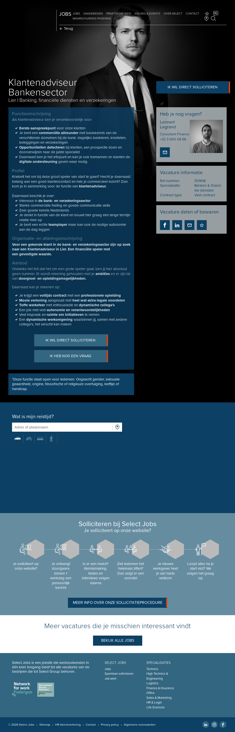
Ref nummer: (170, 181)
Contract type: (171, 195)
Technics (152, 669)
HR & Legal (154, 702)
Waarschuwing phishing (92, 18)
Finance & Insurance (160, 688)
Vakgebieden (93, 13)
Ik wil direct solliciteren (199, 87)
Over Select (173, 13)
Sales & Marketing (159, 698)
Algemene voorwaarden (140, 724)
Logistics (152, 683)
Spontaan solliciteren (119, 674)
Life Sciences (155, 707)
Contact (192, 13)
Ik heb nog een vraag (79, 356)
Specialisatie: (170, 185)
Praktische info (118, 13)
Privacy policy (110, 724)
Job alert (110, 679)
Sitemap (44, 724)
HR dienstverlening (68, 724)
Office (150, 693)
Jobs (76, 13)
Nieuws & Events (147, 13)
